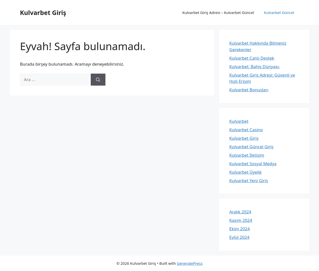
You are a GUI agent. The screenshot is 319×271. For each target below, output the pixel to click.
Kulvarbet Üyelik (245, 172)
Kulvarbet (238, 121)
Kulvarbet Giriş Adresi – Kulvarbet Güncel (218, 12)
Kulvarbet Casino (246, 130)
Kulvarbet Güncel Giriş (251, 146)
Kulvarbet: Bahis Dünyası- (254, 66)
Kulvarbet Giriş (43, 12)
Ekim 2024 (239, 229)
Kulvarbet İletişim (246, 155)
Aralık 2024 (240, 212)
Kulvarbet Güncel (279, 12)
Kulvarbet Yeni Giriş (248, 180)
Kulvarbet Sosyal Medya (253, 163)
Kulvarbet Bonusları (248, 90)
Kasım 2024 (240, 220)
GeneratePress (189, 263)
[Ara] (98, 80)
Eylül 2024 (239, 237)
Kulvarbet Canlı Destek (251, 58)
